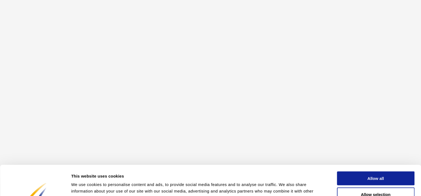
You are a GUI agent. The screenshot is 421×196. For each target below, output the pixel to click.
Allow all (376, 148)
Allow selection (375, 164)
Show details (284, 185)
